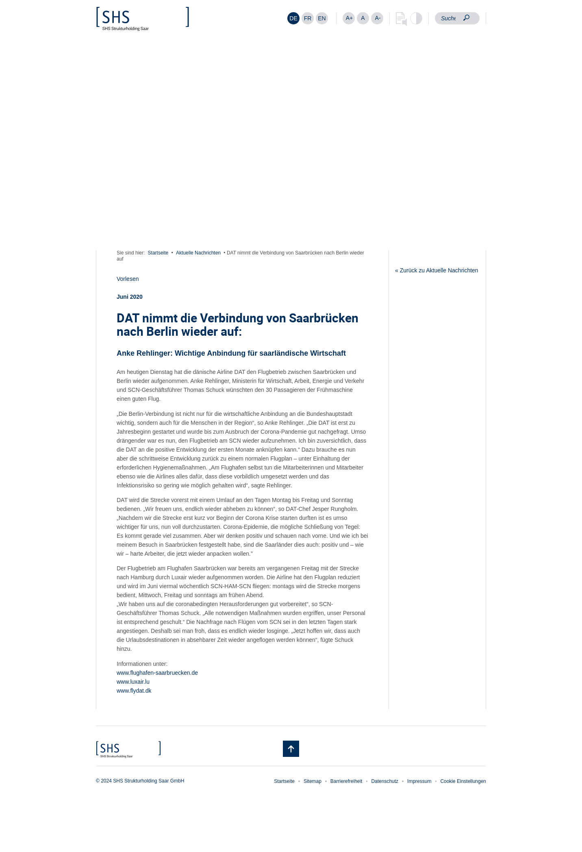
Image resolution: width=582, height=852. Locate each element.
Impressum (419, 781)
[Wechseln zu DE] (293, 18)
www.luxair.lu (133, 681)
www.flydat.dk (134, 690)
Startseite (158, 253)
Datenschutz (384, 781)
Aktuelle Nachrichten (198, 253)
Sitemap (312, 781)
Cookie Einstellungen (463, 781)
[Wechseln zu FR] (308, 18)
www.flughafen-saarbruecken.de (157, 672)
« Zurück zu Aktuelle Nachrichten (436, 270)
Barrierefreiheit (346, 781)
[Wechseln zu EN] (322, 18)
